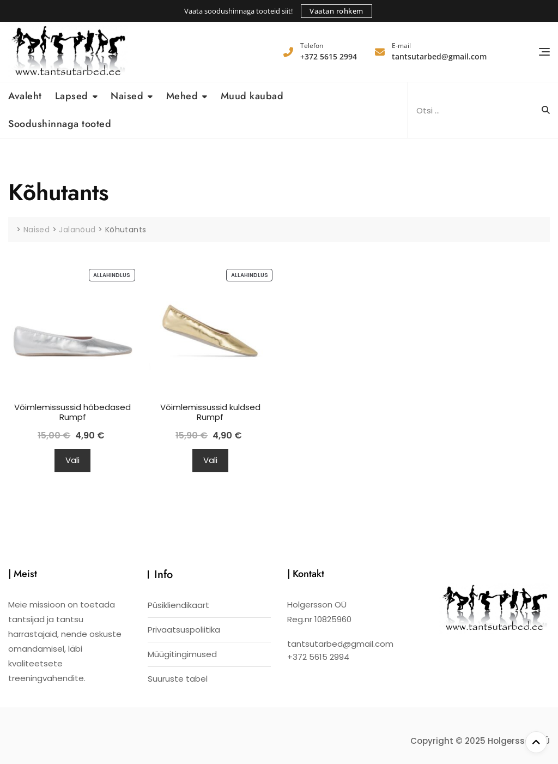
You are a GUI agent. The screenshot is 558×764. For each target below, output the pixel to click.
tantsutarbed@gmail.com (439, 51)
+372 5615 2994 (328, 51)
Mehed (182, 96)
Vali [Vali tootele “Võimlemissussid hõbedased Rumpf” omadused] (72, 460)
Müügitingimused (182, 654)
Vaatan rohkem (336, 11)
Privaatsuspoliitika (184, 629)
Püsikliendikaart (178, 605)
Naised (127, 96)
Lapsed (71, 96)
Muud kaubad (252, 96)
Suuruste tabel (178, 678)
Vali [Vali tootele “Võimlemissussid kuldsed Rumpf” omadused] (210, 460)
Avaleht (25, 96)
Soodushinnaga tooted (59, 124)
